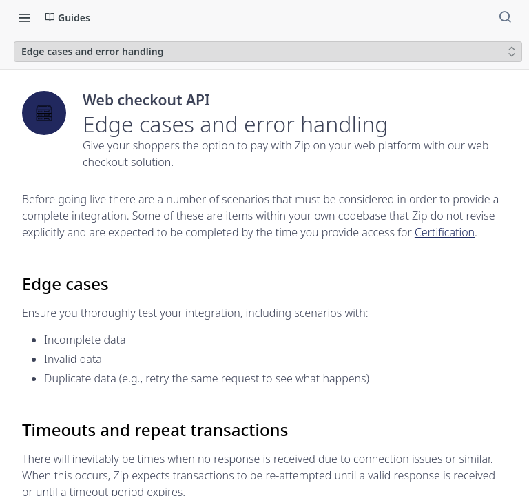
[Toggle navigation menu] (24, 17)
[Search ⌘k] (505, 17)
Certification (445, 232)
